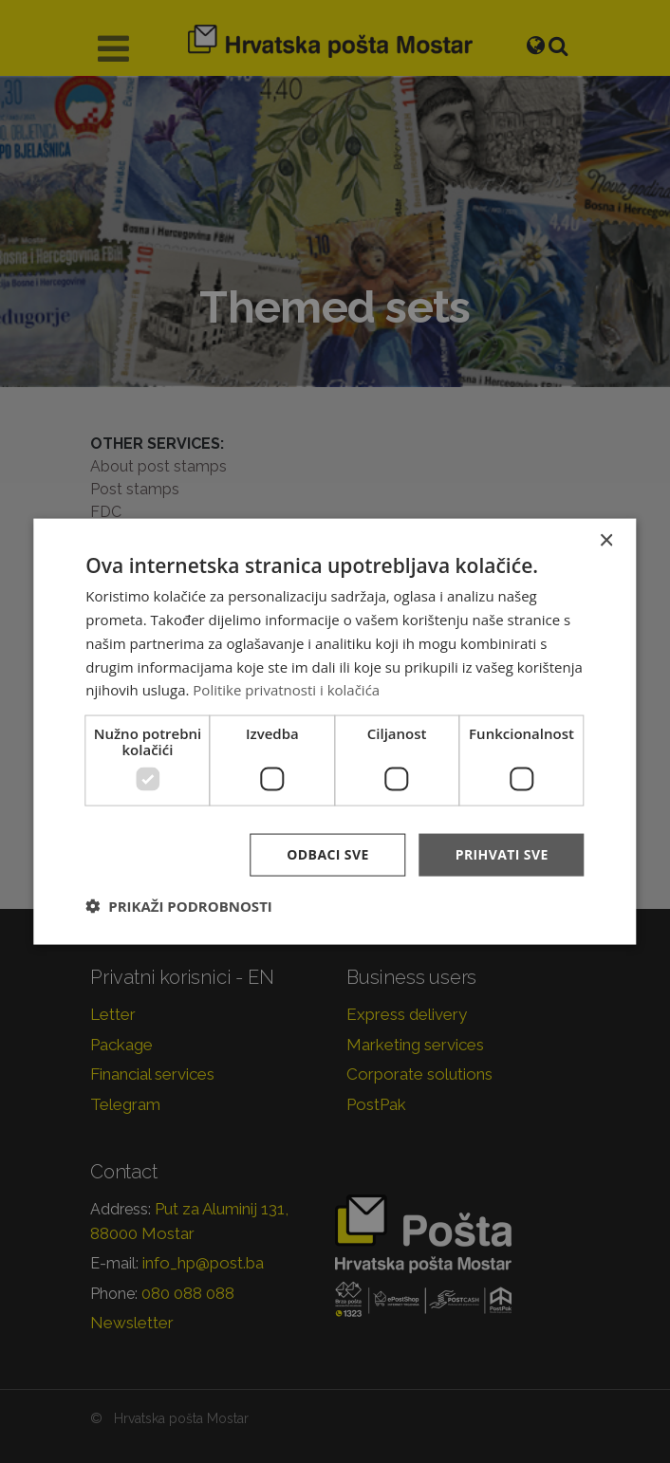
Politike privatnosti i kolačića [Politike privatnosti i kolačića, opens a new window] (286, 689)
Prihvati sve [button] (502, 854)
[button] (178, 905)
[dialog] (334, 732)
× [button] (606, 541)
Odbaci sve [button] (327, 854)
